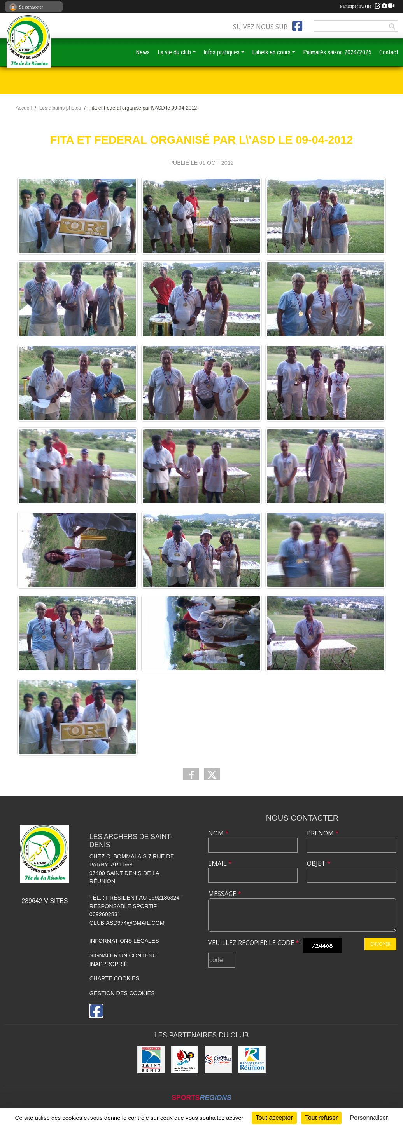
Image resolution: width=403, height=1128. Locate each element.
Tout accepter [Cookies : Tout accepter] (274, 1117)
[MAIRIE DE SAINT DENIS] (151, 1059)
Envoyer (380, 944)
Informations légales (124, 941)
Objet (319, 863)
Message (224, 893)
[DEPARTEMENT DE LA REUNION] (251, 1059)
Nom (218, 833)
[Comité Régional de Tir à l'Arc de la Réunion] (184, 1059)
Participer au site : (367, 6)
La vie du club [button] (174, 52)
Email (220, 863)
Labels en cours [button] (271, 52)
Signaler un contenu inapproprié (123, 959)
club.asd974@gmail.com (127, 923)
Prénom (323, 833)
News (143, 52)
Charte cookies (114, 978)
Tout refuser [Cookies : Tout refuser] (321, 1117)
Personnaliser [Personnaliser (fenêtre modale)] (369, 1117)
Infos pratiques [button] (221, 52)
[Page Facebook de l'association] (297, 26)
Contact (388, 52)
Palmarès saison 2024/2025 (337, 52)
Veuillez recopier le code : (255, 942)
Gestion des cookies (122, 993)
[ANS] (218, 1059)
